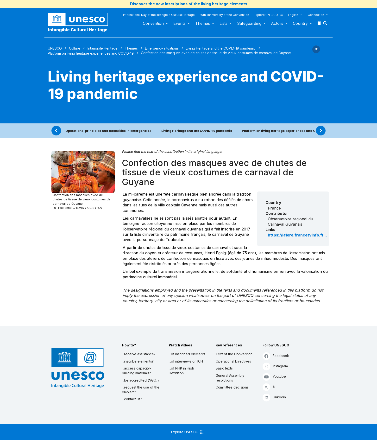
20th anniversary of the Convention (224, 15)
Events (179, 23)
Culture (74, 48)
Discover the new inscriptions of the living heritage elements (188, 3)
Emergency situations (162, 48)
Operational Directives (233, 361)
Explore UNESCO (268, 15)
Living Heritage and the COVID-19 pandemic (221, 48)
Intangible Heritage (103, 48)
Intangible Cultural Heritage (77, 29)
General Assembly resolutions (230, 377)
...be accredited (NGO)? (140, 380)
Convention (153, 23)
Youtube (274, 376)
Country (300, 23)
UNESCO (55, 48)
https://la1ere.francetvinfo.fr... (297, 235)
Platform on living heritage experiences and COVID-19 (91, 53)
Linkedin (274, 397)
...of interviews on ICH (186, 361)
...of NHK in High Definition (181, 370)
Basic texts (224, 368)
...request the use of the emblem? (140, 389)
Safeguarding (249, 23)
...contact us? (132, 399)
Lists (223, 23)
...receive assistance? (139, 354)
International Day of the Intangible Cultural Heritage (159, 15)
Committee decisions (232, 387)
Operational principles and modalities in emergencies (108, 131)
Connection (316, 15)
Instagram (275, 366)
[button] (325, 24)
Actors (277, 23)
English (293, 15)
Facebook (276, 356)
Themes (202, 23)
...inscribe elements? (138, 361)
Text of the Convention (234, 354)
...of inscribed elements (187, 354)
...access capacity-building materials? (136, 370)
